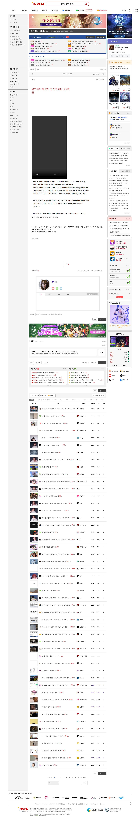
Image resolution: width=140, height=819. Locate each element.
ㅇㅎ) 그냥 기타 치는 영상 (51, 692)
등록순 (36, 341)
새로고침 (104, 341)
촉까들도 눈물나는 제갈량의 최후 (53, 728)
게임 (73, 400)
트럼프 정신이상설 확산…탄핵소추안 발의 (55, 583)
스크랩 (83, 270)
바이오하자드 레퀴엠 (16, 127)
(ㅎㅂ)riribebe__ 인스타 (50, 743)
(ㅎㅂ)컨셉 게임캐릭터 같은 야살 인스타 (55, 758)
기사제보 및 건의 (14, 36)
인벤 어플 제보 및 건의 (16, 39)
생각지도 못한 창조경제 (50, 496)
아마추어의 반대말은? (50, 452)
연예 (48, 400)
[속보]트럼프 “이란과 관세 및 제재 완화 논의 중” (57, 634)
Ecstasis (82, 452)
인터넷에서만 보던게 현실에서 (52, 750)
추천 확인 (100, 270)
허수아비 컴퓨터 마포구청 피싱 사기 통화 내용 (57, 627)
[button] (47, 385)
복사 (38, 69)
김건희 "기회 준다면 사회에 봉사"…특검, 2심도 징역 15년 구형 (61, 430)
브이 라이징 (13, 118)
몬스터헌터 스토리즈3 (16, 124)
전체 (31, 400)
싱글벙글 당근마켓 (49, 547)
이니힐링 (57, 288)
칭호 (68, 294)
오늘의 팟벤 (13, 78)
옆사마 (81, 728)
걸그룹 (12, 103)
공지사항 (102, 804)
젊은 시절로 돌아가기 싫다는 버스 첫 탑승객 (56, 459)
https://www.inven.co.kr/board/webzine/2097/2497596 (49, 314)
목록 (97, 79)
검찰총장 (82, 583)
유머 (55, 400)
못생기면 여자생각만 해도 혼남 (52, 641)
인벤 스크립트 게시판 (16, 42)
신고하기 (88, 270)
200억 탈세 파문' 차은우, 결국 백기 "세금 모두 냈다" (58, 685)
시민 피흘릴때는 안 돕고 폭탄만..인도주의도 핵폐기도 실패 (60, 408)
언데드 (81, 663)
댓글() (102, 79)
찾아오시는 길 (94, 804)
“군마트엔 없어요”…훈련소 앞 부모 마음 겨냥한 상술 (58, 554)
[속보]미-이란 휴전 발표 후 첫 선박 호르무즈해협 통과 (59, 612)
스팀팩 (81, 692)
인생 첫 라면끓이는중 (49, 721)
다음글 (37, 362)
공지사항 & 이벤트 (15, 30)
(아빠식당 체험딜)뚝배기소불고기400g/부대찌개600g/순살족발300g (119, 235)
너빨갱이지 (83, 416)
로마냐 (81, 714)
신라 (81, 612)
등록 (101, 352)
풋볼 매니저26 (14, 132)
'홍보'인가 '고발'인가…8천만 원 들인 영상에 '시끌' (57, 539)
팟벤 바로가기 (14, 95)
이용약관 (51, 804)
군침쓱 (81, 750)
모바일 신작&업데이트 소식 (17, 44)
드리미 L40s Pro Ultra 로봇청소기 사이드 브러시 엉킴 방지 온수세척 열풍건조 (119, 228)
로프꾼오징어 (83, 481)
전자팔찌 (82, 423)
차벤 (11, 100)
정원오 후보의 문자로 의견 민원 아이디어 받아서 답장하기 (60, 619)
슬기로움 (82, 408)
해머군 (81, 670)
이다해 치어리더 (48, 532)
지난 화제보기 (90, 37)
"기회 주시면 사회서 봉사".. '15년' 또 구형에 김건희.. (58, 568)
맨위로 (94, 362)
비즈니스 (44, 804)
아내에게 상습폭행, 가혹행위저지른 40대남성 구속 (58, 648)
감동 (96, 400)
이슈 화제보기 (100, 37)
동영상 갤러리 (14, 33)
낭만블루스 (83, 430)
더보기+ (65, 368)
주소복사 (32, 314)
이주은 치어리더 (48, 467)
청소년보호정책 (71, 804)
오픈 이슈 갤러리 (14, 72)
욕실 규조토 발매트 (114, 232)
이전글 (44, 362)
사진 (85, 400)
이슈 (39, 400)
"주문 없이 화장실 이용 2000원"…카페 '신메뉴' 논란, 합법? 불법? (62, 488)
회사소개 (37, 804)
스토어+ (128, 62)
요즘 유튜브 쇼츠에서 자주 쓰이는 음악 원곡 (56, 663)
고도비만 (82, 736)
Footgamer (82, 438)
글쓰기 (102, 391)
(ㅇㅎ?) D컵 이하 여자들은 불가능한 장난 (55, 503)
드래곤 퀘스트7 (14, 129)
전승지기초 (83, 525)
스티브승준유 (83, 699)
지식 (79, 400)
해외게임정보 (14, 109)
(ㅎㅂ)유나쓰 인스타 (49, 707)
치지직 (12, 97)
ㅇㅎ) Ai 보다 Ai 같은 (49, 438)
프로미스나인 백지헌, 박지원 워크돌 (54, 561)
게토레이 (82, 561)
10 (81, 777)
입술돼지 (82, 707)
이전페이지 (86, 362)
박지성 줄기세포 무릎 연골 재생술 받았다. (55, 699)
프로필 (50, 294)
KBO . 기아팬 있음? (49, 670)
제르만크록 (83, 648)
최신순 (41, 341)
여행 (11, 106)
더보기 (61, 288)
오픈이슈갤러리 (102, 69)
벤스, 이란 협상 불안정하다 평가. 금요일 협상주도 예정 (59, 605)
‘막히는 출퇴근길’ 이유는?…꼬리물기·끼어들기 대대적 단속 (60, 576)
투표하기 (119, 297)
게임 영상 (12, 112)
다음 (84, 777)
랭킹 (59, 294)
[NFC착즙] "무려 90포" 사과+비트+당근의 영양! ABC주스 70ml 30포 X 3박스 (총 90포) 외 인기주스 (119, 222)
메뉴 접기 (92, 294)
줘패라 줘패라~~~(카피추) (51, 656)
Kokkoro (82, 474)
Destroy (82, 619)
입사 (81, 445)
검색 (85, 783)
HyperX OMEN (14, 115)
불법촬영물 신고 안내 (83, 804)
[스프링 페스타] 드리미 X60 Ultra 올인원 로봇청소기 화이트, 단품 (119, 225)
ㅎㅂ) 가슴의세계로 (49, 590)
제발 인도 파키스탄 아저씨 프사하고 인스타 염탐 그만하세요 (60, 481)
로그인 (124, 10)
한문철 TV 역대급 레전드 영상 (52, 445)
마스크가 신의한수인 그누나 (51, 416)
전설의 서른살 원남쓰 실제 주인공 (53, 474)
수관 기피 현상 (48, 765)
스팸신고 (94, 270)
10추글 (44, 395)
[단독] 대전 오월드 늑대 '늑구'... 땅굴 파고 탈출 (57, 518)
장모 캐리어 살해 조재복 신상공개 (53, 736)
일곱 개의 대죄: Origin (16, 121)
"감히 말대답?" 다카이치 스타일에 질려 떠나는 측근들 (59, 598)
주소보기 (32, 69)
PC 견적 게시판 (14, 84)
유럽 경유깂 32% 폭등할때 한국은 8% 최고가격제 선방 (59, 525)
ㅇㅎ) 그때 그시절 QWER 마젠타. (53, 423)
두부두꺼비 (83, 496)
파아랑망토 (83, 721)
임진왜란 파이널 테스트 (121, 47)
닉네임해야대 (83, 656)
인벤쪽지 (53, 288)
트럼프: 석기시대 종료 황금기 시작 (53, 510)
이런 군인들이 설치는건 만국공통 (53, 714)
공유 (79, 270)
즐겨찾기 (52, 395)
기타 (102, 400)
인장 (41, 294)
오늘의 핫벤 (13, 75)
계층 (91, 400)
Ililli (31, 74)
